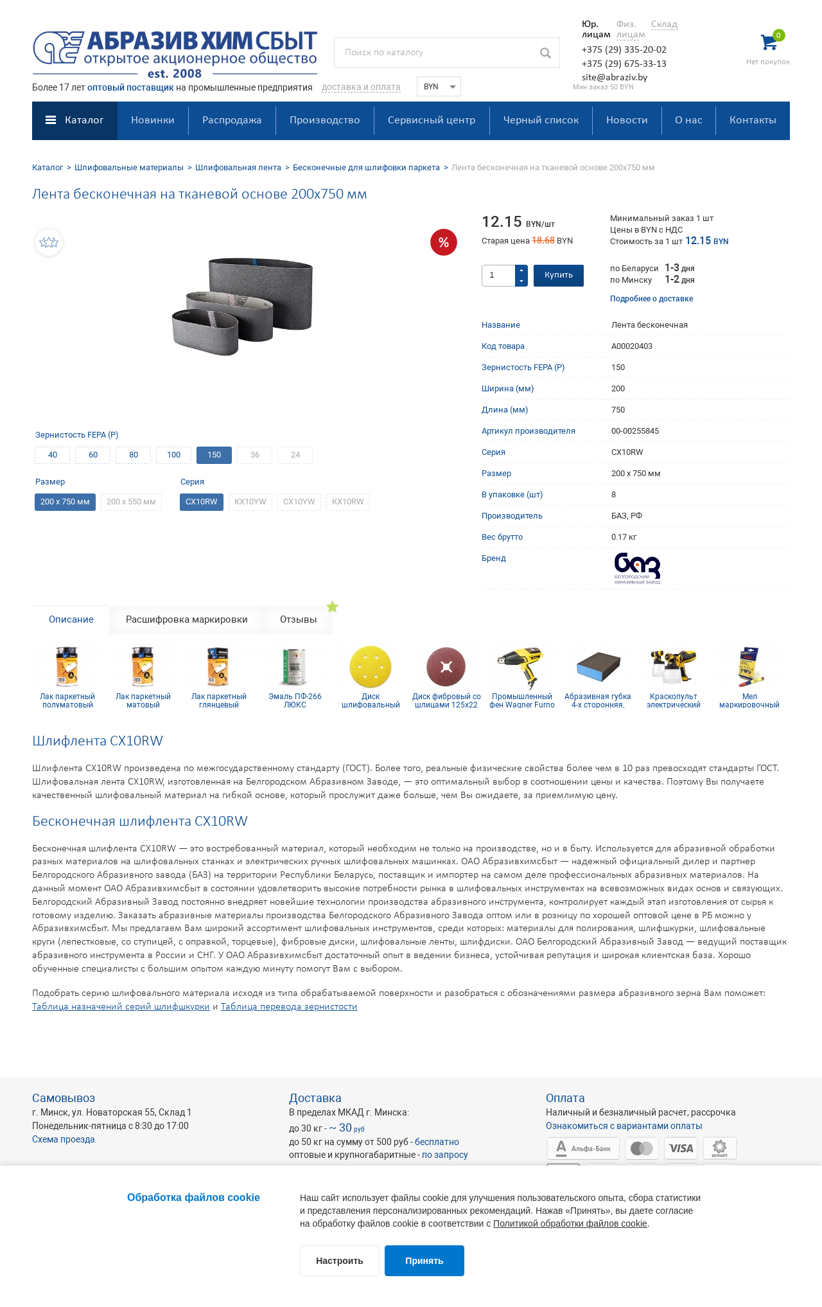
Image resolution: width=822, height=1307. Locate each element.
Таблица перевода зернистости (289, 1007)
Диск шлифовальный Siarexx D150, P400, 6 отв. (371, 700)
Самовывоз (63, 1098)
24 (295, 454)
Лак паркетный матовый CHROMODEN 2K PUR (143, 700)
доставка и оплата (361, 87)
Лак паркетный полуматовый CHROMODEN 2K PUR (67, 700)
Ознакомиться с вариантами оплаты (624, 1126)
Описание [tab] (71, 619)
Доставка (315, 1098)
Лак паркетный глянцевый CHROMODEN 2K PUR (219, 700)
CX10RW (202, 501)
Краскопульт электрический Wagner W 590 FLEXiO (674, 700)
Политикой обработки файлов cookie (570, 1223)
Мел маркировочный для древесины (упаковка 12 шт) (750, 700)
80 (133, 454)
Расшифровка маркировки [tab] (187, 619)
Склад (664, 24)
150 (214, 454)
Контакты (753, 120)
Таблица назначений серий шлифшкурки (121, 1007)
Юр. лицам (593, 29)
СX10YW (299, 501)
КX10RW (348, 501)
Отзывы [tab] (298, 619)
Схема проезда (63, 1139)
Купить (559, 275)
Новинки (153, 120)
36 (254, 454)
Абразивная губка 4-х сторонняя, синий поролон (597, 700)
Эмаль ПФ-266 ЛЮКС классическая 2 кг (295, 700)
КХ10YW (250, 501)
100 (173, 454)
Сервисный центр (431, 120)
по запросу (445, 1155)
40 (52, 454)
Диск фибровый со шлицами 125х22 (446, 700)
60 (93, 454)
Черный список (541, 120)
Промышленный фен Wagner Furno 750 (522, 700)
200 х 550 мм (131, 501)
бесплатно (437, 1142)
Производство (325, 120)
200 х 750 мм (65, 501)
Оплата (565, 1098)
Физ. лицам (627, 29)
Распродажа (232, 120)
